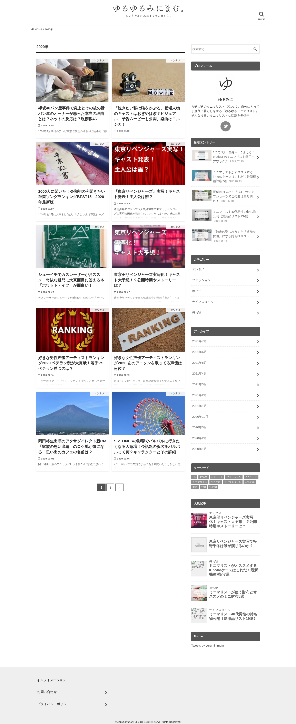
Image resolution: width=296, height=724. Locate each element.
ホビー (196, 291)
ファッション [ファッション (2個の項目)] (234, 477)
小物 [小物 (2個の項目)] (203, 487)
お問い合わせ (47, 692)
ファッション (201, 280)
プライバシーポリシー (53, 704)
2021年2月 (199, 395)
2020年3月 (199, 427)
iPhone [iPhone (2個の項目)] (203, 477)
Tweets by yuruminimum (207, 645)
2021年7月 (199, 341)
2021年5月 (199, 362)
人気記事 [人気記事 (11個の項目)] (250, 482)
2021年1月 (199, 406)
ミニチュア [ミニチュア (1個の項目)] (251, 477)
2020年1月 (199, 449)
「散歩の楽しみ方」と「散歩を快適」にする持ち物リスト (224, 236)
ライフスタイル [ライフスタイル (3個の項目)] (232, 482)
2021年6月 (199, 352)
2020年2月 (199, 438)
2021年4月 (199, 373)
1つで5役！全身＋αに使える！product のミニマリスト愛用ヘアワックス (223, 156)
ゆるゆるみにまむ (145, 721)
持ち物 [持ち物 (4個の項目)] (213, 487)
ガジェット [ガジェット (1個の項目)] (217, 477)
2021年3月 (199, 384)
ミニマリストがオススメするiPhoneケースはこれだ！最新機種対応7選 (224, 176)
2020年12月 (200, 416)
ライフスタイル (203, 301)
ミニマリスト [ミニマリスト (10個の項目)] (200, 482)
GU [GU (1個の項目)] (194, 477)
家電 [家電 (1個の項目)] (195, 487)
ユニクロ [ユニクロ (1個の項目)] (215, 482)
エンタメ (198, 269)
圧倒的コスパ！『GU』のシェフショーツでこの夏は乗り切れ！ (223, 196)
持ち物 (196, 312)
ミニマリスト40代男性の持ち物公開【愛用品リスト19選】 (224, 216)
